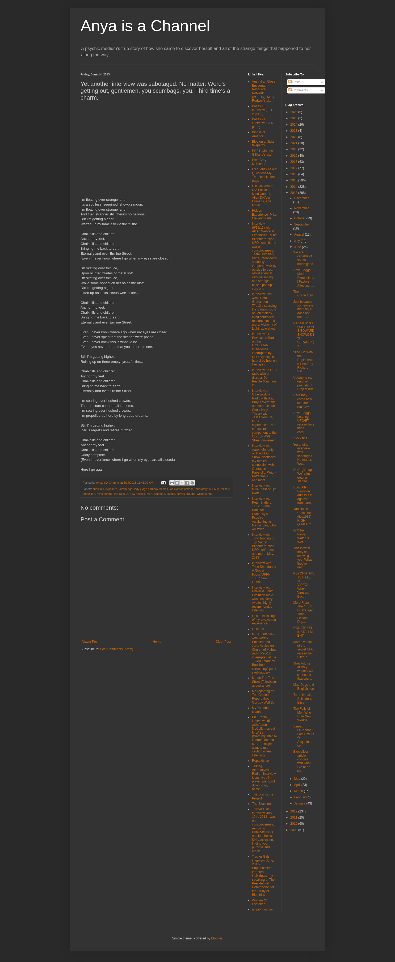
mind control (104, 493)
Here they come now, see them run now (302, 400)
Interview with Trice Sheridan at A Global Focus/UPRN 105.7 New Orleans (264, 572)
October (300, 218)
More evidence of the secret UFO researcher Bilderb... (303, 649)
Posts (294, 82)
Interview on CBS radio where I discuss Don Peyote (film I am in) (264, 377)
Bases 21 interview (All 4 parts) (262, 123)
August (299, 234)
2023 (294, 131)
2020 (294, 149)
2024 (294, 124)
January (300, 803)
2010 (294, 823)
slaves (181, 493)
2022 (294, 137)
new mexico (137, 493)
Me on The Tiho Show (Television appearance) (264, 681)
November (301, 208)
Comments (298, 90)
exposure (111, 489)
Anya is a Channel (145, 26)
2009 (294, 830)
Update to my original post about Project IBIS (303, 383)
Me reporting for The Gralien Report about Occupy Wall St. (263, 696)
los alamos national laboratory (189, 489)
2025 (294, 118)
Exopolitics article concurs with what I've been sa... (301, 761)
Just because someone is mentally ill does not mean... (303, 309)
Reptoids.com (261, 761)
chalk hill (98, 489)
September (302, 224)
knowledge (126, 489)
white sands (204, 493)
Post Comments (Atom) (116, 649)
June (298, 247)
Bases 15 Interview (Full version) (262, 110)
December (301, 198)
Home (157, 642)
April (297, 785)
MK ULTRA (121, 493)
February (301, 797)
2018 (294, 162)
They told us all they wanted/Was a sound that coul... (303, 671)
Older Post (223, 642)
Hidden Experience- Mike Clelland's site (264, 214)
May (297, 779)
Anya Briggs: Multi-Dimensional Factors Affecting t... (303, 277)
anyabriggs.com (263, 909)
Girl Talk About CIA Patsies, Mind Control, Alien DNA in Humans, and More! (262, 195)
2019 (294, 156)
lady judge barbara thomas (151, 489)
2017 (294, 168)
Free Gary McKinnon (259, 161)
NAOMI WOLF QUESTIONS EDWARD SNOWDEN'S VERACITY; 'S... (303, 334)
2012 (294, 811)
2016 (294, 174)
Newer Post (90, 642)
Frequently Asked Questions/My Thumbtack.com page (264, 174)
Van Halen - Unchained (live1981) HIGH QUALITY (302, 516)
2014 (294, 187)
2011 (294, 817)
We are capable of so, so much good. (303, 258)
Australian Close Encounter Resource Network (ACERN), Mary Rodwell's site (263, 91)
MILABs (214, 489)
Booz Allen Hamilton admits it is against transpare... (303, 495)
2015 (294, 180)
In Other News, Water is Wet (301, 536)
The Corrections (303, 293)
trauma (191, 493)
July (297, 241)
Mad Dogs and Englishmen (303, 686)
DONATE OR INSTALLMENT (303, 631)
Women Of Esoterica (259, 902)
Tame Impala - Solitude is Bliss (303, 698)
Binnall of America (258, 134)
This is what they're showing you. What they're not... (302, 557)
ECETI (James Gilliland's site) (262, 152)
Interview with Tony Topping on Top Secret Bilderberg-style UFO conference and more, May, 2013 (263, 546)
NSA (149, 493)
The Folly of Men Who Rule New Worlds (302, 714)
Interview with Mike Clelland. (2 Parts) (264, 489)
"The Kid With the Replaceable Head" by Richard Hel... (303, 361)
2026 (294, 112)
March (299, 791)
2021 (294, 143)
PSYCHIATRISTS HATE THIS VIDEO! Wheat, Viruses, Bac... (303, 585)
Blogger (216, 938)
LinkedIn (258, 629)
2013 (294, 193)
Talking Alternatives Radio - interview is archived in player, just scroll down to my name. (264, 777)
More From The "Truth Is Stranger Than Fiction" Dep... (303, 612)
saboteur (159, 493)
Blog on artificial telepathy (263, 143)
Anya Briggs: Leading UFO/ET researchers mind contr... (303, 422)
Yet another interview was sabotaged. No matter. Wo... (303, 454)
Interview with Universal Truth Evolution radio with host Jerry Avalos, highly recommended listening (263, 599)
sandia (171, 493)
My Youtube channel (260, 709)
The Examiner (262, 804)
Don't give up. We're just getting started (303, 475)
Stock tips (300, 438)
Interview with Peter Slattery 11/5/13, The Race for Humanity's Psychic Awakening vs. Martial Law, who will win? (264, 514)
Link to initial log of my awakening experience (264, 619)
